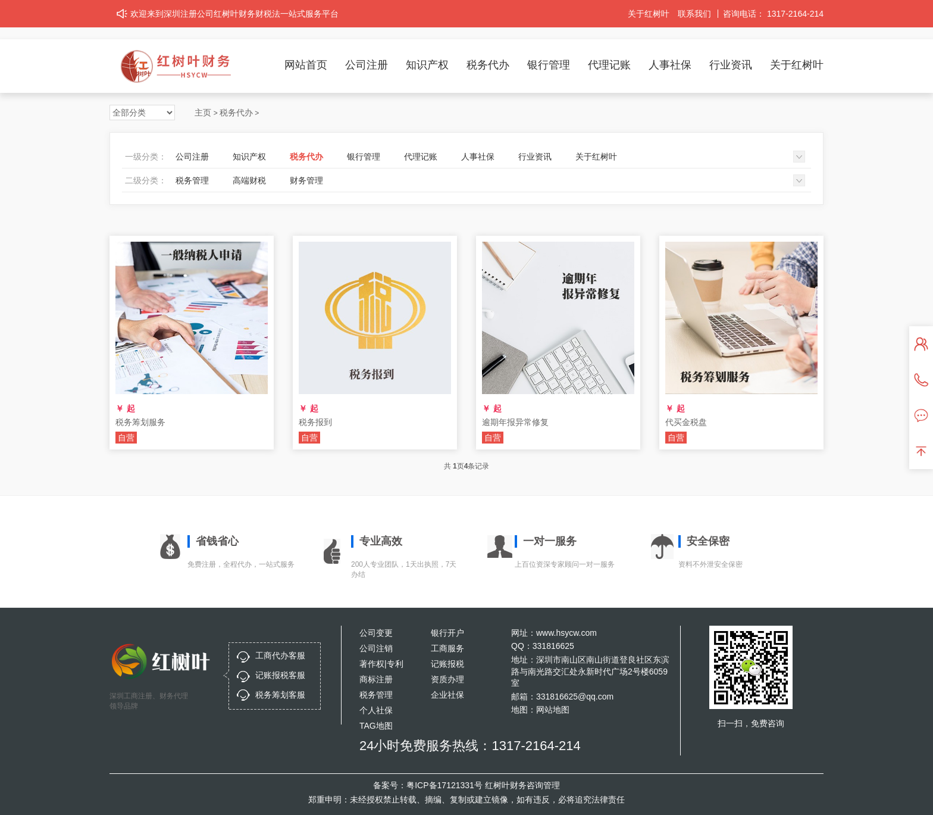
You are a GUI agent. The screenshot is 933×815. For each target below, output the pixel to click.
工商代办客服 (280, 655)
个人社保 (376, 710)
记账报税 (447, 664)
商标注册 (376, 679)
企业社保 (447, 695)
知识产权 (427, 65)
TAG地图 (376, 725)
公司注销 (376, 648)
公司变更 (376, 633)
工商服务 (447, 648)
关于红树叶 (648, 13)
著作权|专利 (381, 664)
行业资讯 (730, 65)
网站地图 (552, 709)
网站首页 (305, 65)
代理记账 (609, 65)
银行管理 (548, 65)
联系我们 (694, 13)
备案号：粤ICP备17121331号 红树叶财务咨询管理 (466, 785)
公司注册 (366, 65)
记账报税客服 (280, 675)
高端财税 (249, 180)
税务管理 (192, 180)
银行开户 (447, 633)
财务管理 (306, 180)
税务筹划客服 (280, 695)
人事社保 (670, 65)
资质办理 (447, 679)
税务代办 (488, 65)
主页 (203, 112)
